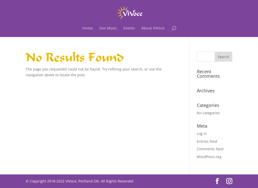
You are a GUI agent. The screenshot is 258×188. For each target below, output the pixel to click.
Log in (202, 133)
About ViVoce (153, 28)
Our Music (108, 28)
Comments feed (210, 148)
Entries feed (207, 141)
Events (129, 28)
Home (87, 28)
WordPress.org (209, 156)
